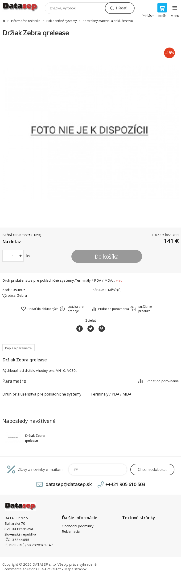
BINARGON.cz (49, 569)
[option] (90, 132)
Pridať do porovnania (113, 309)
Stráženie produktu (145, 308)
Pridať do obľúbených (43, 309)
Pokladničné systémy (61, 21)
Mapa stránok (75, 569)
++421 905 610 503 (125, 484)
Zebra (22, 295)
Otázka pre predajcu (76, 308)
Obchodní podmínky (78, 526)
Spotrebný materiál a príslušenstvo (108, 21)
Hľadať (121, 8)
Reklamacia (71, 531)
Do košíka (107, 256)
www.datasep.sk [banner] (23, 7)
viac (119, 280)
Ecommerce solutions (19, 569)
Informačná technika (26, 21)
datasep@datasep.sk (68, 484)
